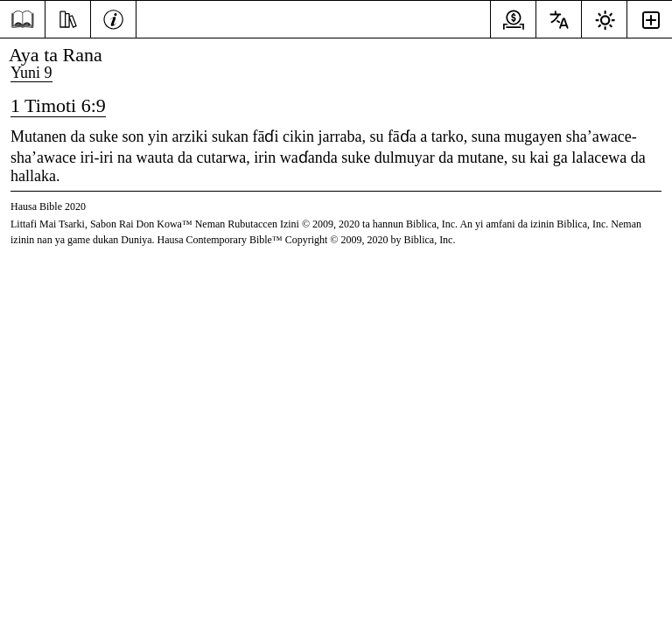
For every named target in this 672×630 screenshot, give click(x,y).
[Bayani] (113, 17)
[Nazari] (68, 17)
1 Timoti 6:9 (58, 105)
